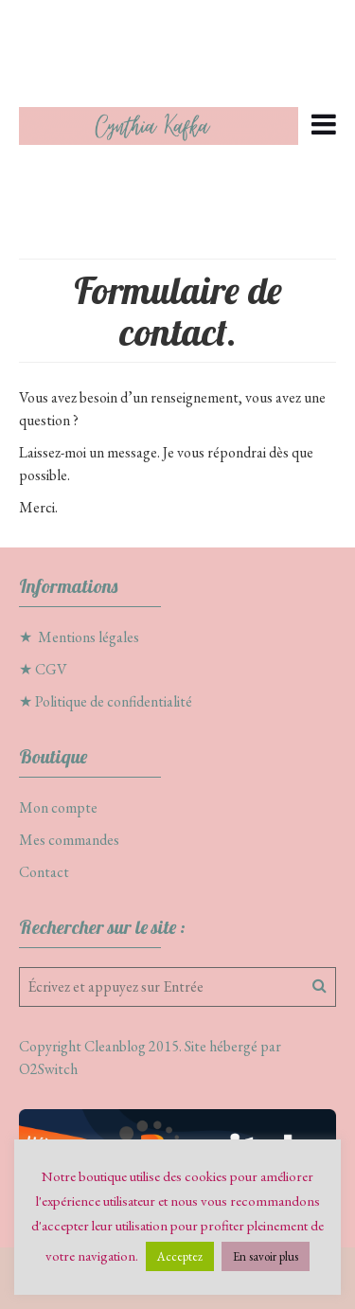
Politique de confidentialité (113, 701)
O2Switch (48, 1069)
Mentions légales (88, 637)
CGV (51, 669)
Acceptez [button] (180, 1256)
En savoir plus (265, 1256)
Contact (44, 872)
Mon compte (58, 807)
